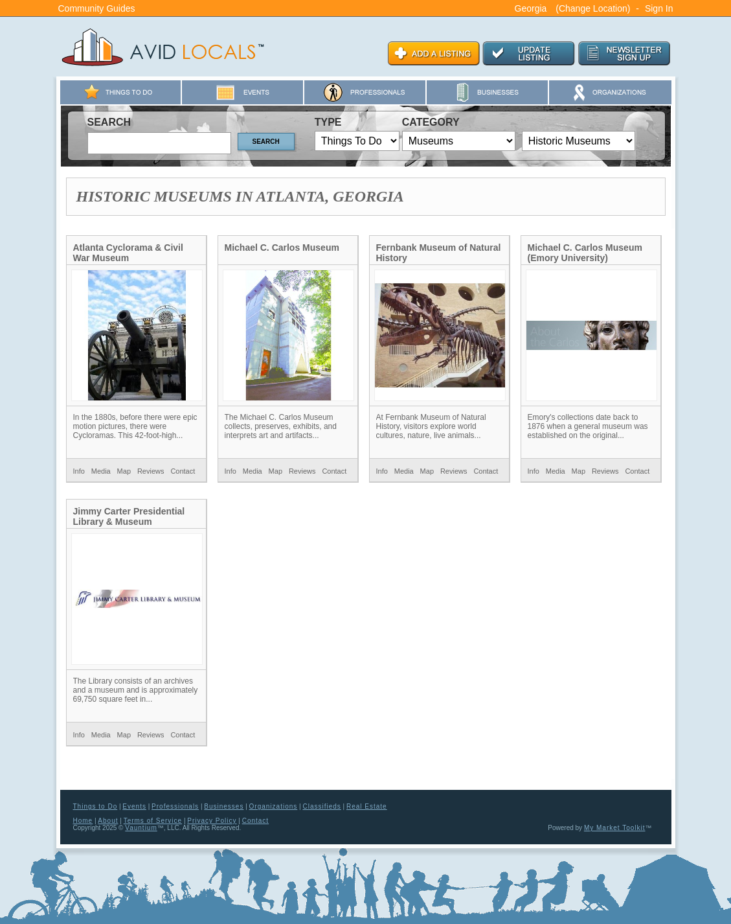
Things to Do (95, 806)
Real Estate (366, 806)
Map (124, 471)
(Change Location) (593, 8)
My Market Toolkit (615, 827)
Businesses (223, 806)
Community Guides (96, 8)
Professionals (175, 806)
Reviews (150, 471)
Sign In (659, 8)
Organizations (273, 806)
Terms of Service (153, 820)
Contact (182, 471)
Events (134, 806)
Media (101, 471)
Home (83, 820)
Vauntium (141, 827)
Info (79, 471)
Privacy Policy (211, 820)
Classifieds (321, 806)
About (108, 820)
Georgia (531, 8)
